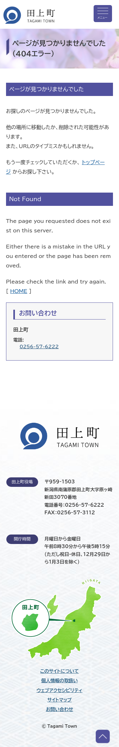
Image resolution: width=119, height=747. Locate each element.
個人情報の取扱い (59, 680)
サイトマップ (59, 700)
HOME (18, 291)
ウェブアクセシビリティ (59, 690)
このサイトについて (59, 671)
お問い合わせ (59, 709)
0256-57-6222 (39, 346)
